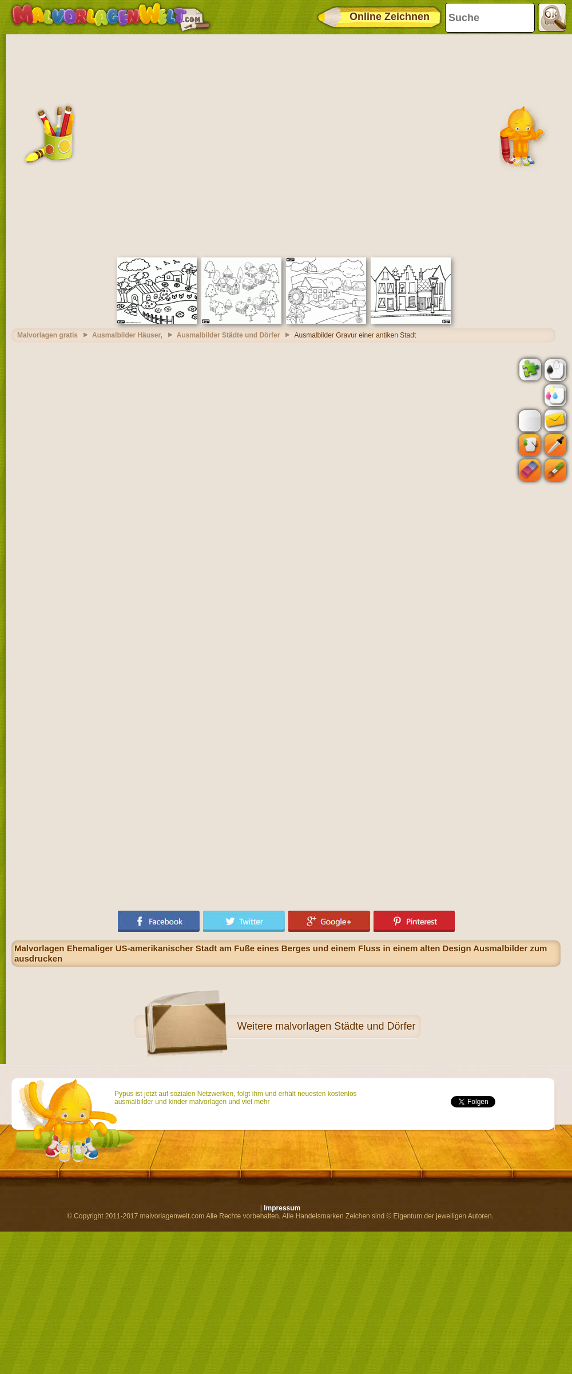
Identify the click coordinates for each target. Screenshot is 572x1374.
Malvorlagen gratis (47, 335)
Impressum (282, 1208)
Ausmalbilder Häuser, (127, 335)
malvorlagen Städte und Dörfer (345, 1026)
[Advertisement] (113, 144)
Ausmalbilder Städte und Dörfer (228, 335)
